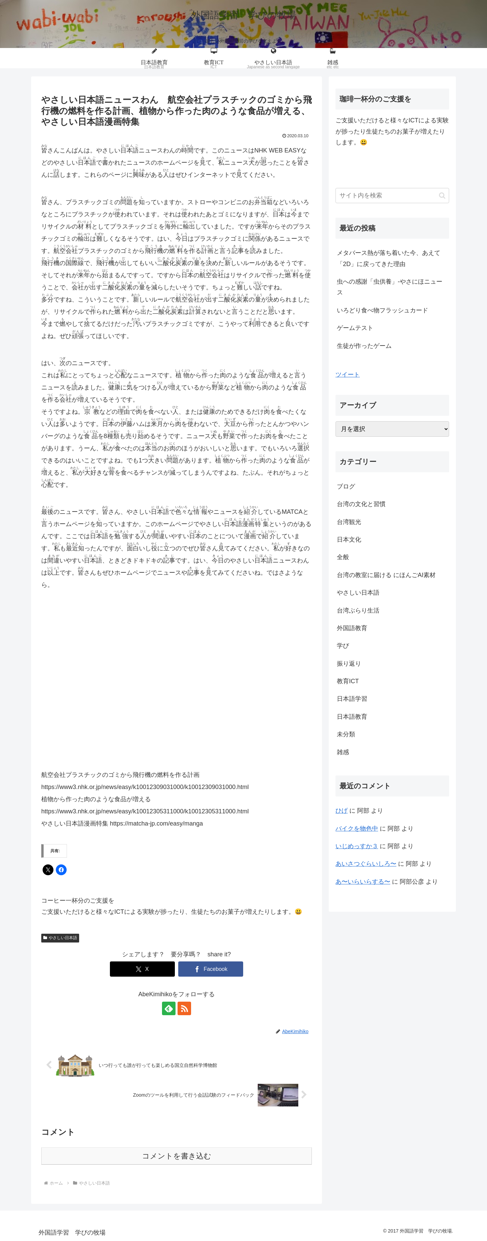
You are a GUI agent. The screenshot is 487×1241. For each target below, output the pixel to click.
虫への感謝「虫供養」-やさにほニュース (389, 287)
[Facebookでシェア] (210, 969)
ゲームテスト (355, 328)
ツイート (347, 374)
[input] (392, 195)
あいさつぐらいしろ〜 (365, 863)
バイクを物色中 (356, 828)
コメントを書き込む (176, 1156)
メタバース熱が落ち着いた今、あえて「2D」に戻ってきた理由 (388, 258)
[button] (442, 195)
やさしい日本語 (60, 937)
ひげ (341, 810)
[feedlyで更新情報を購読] (169, 1008)
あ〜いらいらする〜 (362, 881)
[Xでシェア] (142, 969)
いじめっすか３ (356, 846)
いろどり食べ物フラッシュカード (382, 310)
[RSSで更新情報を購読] (184, 1008)
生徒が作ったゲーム (364, 345)
